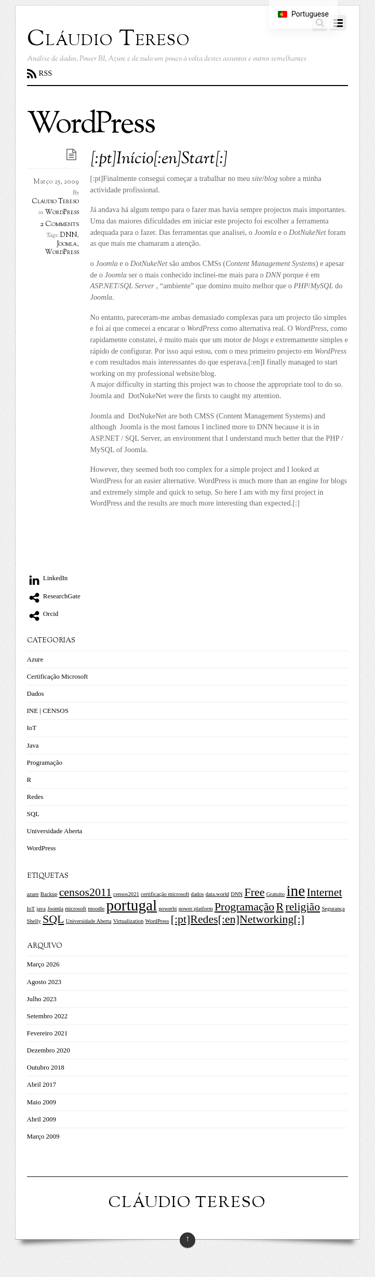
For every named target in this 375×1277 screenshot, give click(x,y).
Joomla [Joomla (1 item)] (55, 908)
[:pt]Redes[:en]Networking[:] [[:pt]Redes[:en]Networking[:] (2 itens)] (237, 919)
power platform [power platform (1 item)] (196, 908)
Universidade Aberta (55, 831)
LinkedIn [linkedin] (47, 578)
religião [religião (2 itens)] (302, 907)
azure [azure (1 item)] (33, 894)
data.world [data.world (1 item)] (217, 894)
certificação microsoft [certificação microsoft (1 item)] (165, 894)
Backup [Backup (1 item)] (49, 894)
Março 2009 (43, 1136)
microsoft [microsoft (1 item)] (75, 908)
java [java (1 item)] (41, 908)
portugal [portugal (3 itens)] (131, 905)
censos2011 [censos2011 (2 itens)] (85, 892)
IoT (32, 728)
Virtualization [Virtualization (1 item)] (128, 921)
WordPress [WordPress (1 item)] (157, 921)
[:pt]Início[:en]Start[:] (159, 159)
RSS (45, 73)
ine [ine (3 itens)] (295, 890)
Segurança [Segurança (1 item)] (333, 908)
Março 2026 (43, 964)
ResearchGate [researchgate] (54, 596)
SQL (33, 814)
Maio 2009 (42, 1102)
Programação (44, 762)
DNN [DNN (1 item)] (237, 894)
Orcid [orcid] (43, 614)
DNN (68, 235)
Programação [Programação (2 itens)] (244, 907)
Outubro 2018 (45, 1067)
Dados (35, 693)
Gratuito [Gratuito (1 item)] (275, 894)
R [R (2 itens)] (280, 907)
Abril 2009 (42, 1119)
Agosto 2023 (44, 982)
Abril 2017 (42, 1084)
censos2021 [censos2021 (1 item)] (126, 894)
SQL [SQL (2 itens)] (53, 919)
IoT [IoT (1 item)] (31, 908)
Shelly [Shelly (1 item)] (34, 921)
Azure (35, 659)
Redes (35, 797)
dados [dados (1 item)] (197, 894)
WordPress (62, 212)
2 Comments (59, 224)
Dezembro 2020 (48, 1050)
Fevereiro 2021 (47, 1033)
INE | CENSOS (48, 710)
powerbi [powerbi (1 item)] (168, 908)
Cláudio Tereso (55, 201)
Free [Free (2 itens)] (255, 892)
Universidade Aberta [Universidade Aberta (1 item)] (89, 921)
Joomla (67, 244)
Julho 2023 (42, 999)
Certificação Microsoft (57, 676)
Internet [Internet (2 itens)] (324, 892)
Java (33, 745)
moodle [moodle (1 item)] (96, 908)
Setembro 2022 (47, 1016)
